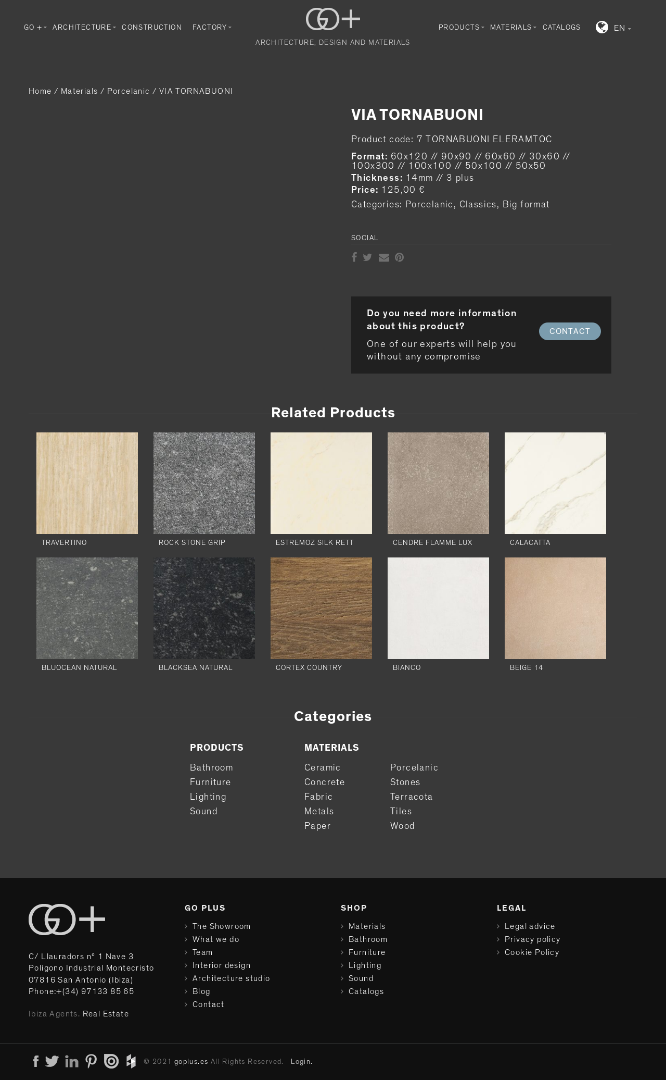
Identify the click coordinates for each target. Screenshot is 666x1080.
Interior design (222, 965)
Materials (511, 27)
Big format (526, 204)
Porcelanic (128, 91)
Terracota (411, 797)
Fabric (318, 797)
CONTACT (570, 331)
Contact (209, 1004)
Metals (319, 811)
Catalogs (562, 27)
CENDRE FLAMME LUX (432, 543)
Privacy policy (533, 939)
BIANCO (407, 668)
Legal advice (530, 926)
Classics (478, 204)
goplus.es (191, 1061)
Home (40, 91)
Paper (317, 826)
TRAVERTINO (64, 543)
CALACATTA (530, 543)
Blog (202, 991)
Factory (210, 27)
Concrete (324, 782)
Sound (203, 811)
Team (203, 952)
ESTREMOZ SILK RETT (315, 543)
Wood (402, 826)
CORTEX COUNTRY (309, 668)
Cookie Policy (532, 952)
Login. (302, 1061)
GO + (33, 27)
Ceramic (322, 768)
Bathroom (211, 768)
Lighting (208, 797)
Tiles (401, 811)
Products (459, 27)
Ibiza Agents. (54, 1014)
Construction (152, 27)
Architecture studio (232, 978)
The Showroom (222, 926)
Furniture (211, 782)
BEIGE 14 (526, 668)
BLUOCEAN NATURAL (79, 668)
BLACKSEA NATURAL (196, 668)
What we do (216, 939)
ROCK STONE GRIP (192, 543)
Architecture (82, 27)
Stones (405, 782)
